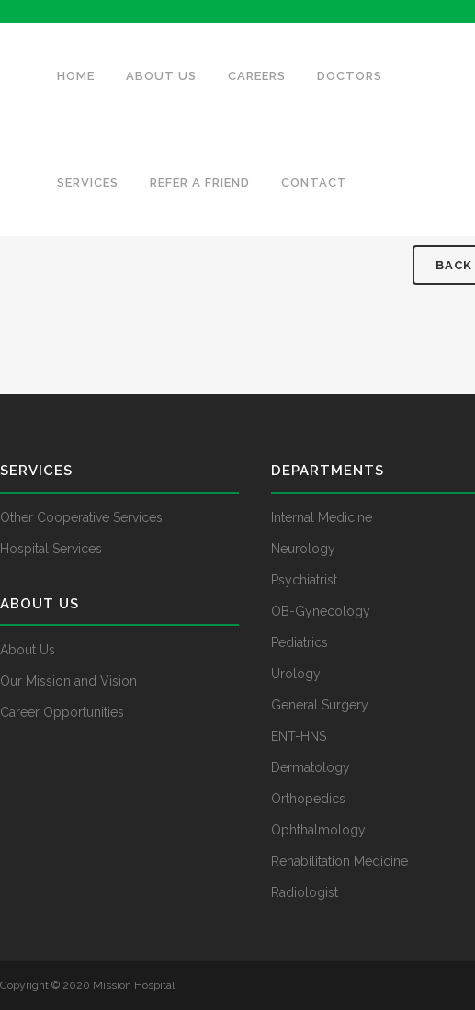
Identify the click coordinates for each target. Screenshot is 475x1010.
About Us (27, 649)
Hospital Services (51, 548)
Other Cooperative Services (81, 517)
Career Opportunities (62, 712)
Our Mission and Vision (68, 681)
